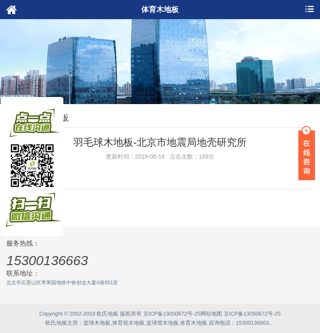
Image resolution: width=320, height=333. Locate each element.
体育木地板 (193, 323)
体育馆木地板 (128, 323)
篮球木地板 (96, 323)
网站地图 (211, 314)
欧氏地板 (56, 323)
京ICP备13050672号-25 (171, 314)
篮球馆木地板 (162, 323)
